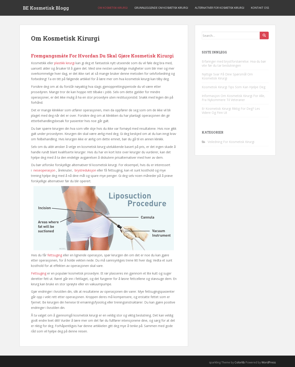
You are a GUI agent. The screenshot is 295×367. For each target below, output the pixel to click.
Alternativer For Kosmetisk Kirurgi (219, 8)
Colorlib (240, 362)
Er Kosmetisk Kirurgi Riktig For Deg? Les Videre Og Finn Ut (231, 110)
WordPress (269, 362)
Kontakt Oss (260, 8)
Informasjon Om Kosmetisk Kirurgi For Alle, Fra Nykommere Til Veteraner (233, 98)
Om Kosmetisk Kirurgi (113, 8)
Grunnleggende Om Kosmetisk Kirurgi (161, 8)
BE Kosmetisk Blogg (46, 8)
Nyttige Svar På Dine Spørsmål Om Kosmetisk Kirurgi (227, 76)
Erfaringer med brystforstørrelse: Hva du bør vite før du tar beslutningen (234, 63)
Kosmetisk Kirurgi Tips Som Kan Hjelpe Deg (233, 87)
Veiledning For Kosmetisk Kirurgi (231, 142)
